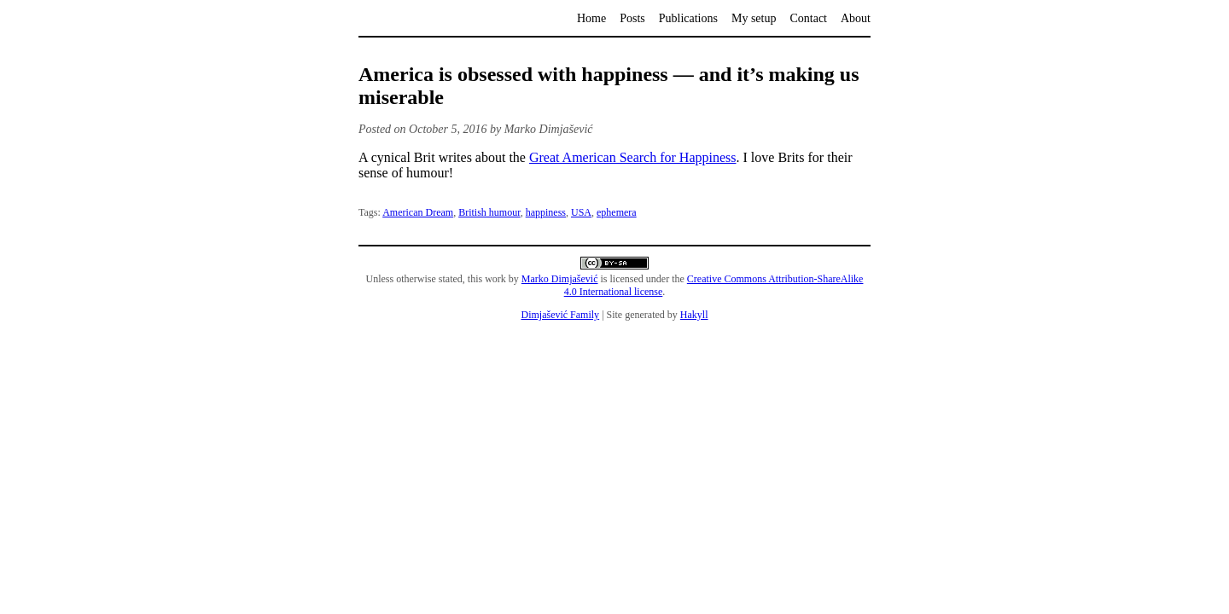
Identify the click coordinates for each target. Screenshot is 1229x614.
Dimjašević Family (560, 315)
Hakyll (694, 315)
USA (581, 212)
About (856, 18)
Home (591, 18)
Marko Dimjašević (559, 279)
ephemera (617, 212)
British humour (489, 212)
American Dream (417, 212)
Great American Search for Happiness (633, 157)
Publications (688, 18)
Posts (632, 18)
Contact (808, 18)
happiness (546, 212)
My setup (754, 18)
